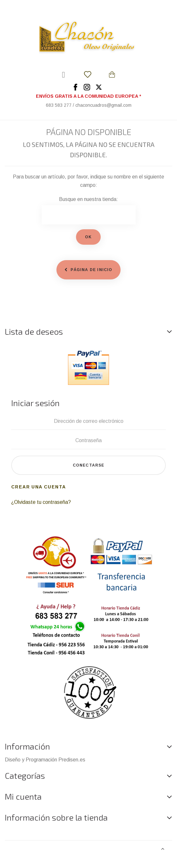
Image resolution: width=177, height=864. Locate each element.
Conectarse (89, 465)
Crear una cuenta (38, 486)
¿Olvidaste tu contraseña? (41, 502)
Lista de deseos (34, 331)
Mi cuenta (23, 796)
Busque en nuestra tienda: (88, 199)
